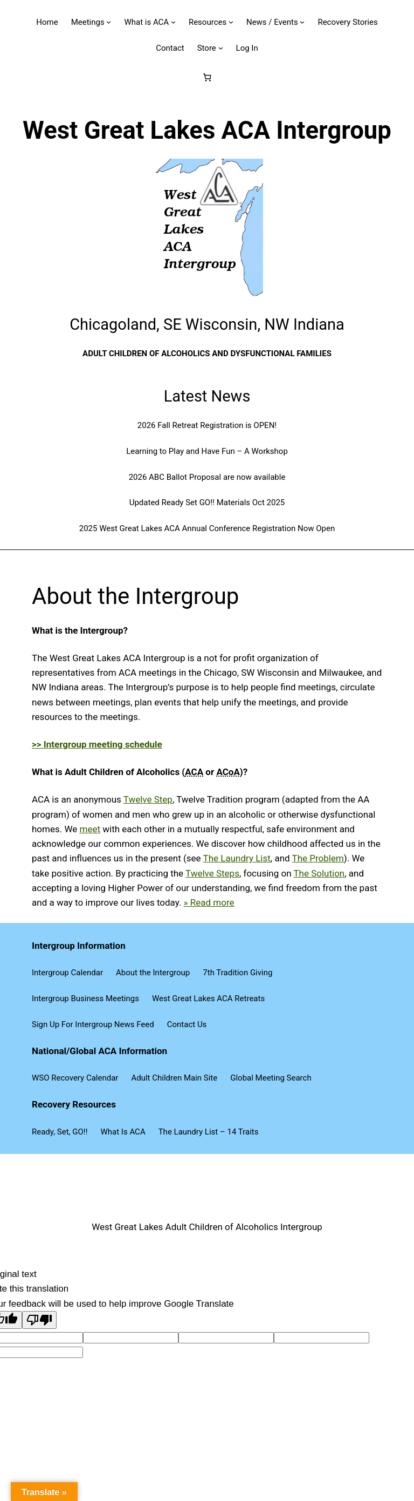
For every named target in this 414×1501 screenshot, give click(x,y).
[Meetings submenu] (108, 21)
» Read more (209, 902)
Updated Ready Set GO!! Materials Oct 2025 (207, 502)
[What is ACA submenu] (173, 21)
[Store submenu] (220, 47)
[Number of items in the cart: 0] (207, 77)
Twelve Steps (212, 873)
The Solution (318, 873)
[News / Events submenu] (302, 21)
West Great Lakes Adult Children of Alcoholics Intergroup (207, 1226)
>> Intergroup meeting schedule (97, 744)
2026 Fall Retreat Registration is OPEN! (207, 425)
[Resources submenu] (231, 21)
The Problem (318, 858)
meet (90, 829)
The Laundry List (237, 858)
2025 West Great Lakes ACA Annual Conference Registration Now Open (207, 528)
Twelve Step (147, 799)
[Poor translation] (39, 1320)
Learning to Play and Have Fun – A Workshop (207, 451)
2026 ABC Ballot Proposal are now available (207, 477)
